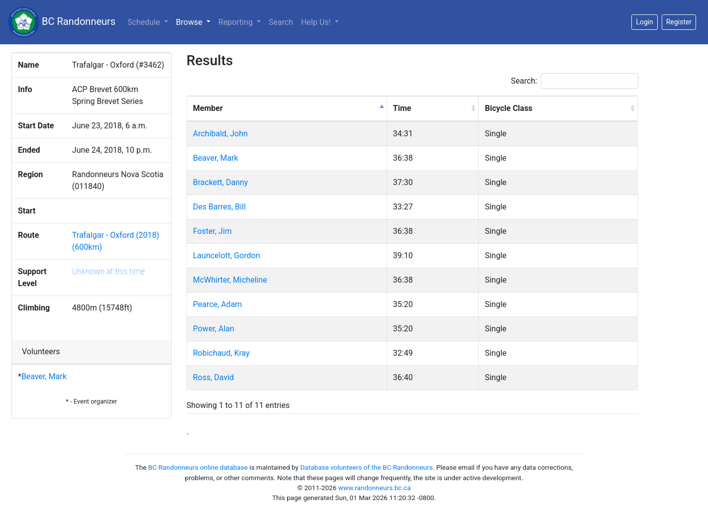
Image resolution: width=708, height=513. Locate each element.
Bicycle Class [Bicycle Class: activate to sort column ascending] (508, 108)
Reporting (236, 22)
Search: (574, 81)
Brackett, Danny (220, 182)
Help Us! (316, 22)
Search (281, 22)
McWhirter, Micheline (230, 280)
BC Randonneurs (61, 22)
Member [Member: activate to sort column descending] (208, 108)
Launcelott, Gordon (226, 255)
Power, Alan (213, 328)
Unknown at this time (108, 271)
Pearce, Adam (217, 304)
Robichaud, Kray (221, 353)
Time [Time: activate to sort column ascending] (402, 108)
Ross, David (213, 377)
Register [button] (679, 22)
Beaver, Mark (44, 376)
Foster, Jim (212, 231)
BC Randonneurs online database (198, 467)
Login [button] (644, 22)
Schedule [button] (144, 22)
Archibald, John (220, 133)
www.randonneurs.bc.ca (374, 488)
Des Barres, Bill (219, 206)
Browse (195, 21)
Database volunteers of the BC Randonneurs (366, 467)
